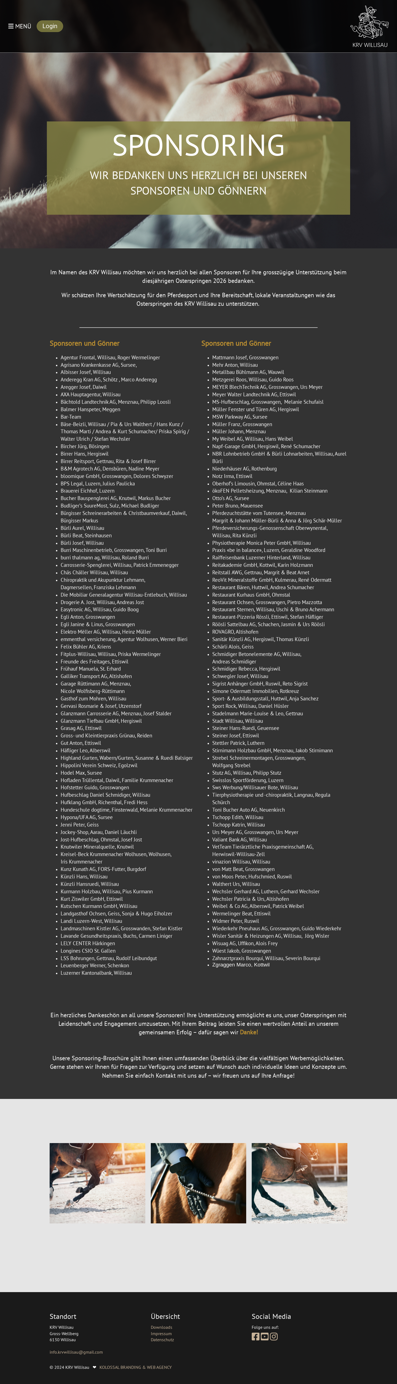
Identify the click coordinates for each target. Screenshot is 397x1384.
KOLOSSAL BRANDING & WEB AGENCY (136, 1367)
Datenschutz (162, 1339)
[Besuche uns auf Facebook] (255, 1336)
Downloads (161, 1327)
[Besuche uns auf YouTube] (265, 1336)
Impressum (161, 1333)
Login (49, 26)
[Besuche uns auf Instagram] (274, 1336)
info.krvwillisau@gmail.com (76, 1352)
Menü (19, 26)
